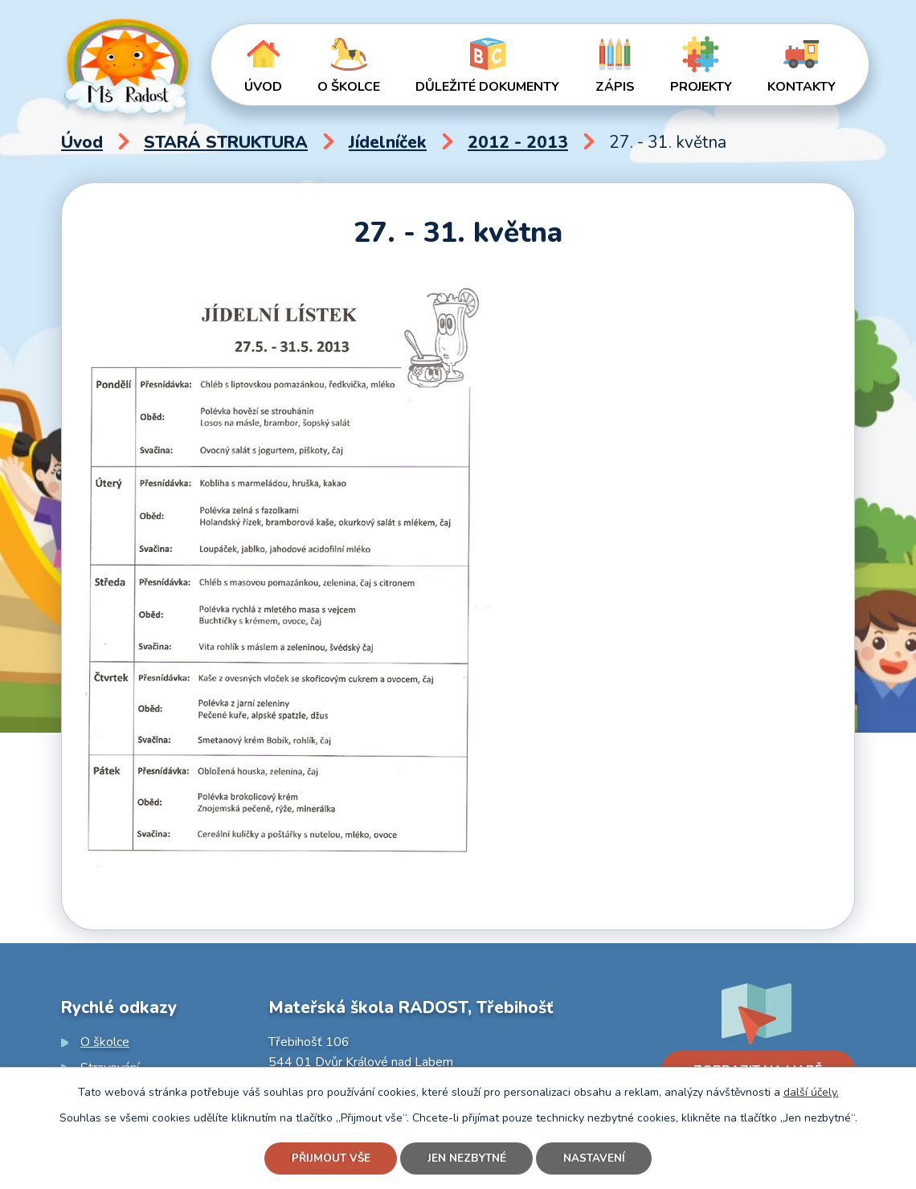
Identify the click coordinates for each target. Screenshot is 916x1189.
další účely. (811, 1090)
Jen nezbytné (467, 1158)
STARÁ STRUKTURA (226, 142)
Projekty (701, 87)
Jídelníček (388, 142)
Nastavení (597, 1158)
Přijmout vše (328, 1158)
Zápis (615, 87)
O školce (348, 87)
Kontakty (801, 87)
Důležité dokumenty (487, 87)
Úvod (263, 87)
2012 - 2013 (518, 142)
